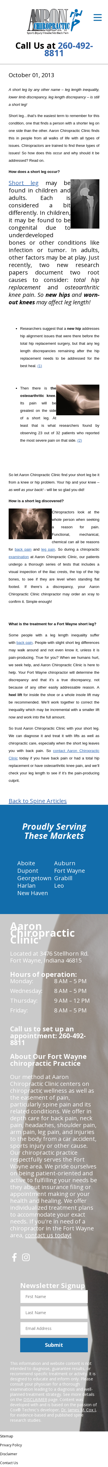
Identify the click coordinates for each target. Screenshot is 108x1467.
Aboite (26, 863)
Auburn (64, 863)
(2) (79, 440)
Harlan (26, 885)
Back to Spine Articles (38, 801)
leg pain (48, 549)
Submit (54, 1344)
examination (19, 557)
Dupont (27, 870)
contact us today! (48, 1235)
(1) (39, 366)
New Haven (32, 893)
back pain (23, 549)
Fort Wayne (69, 870)
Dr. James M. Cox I (78, 1410)
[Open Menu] (97, 17)
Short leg (24, 183)
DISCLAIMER (35, 1399)
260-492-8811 (68, 49)
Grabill (63, 878)
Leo (59, 885)
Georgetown (34, 878)
